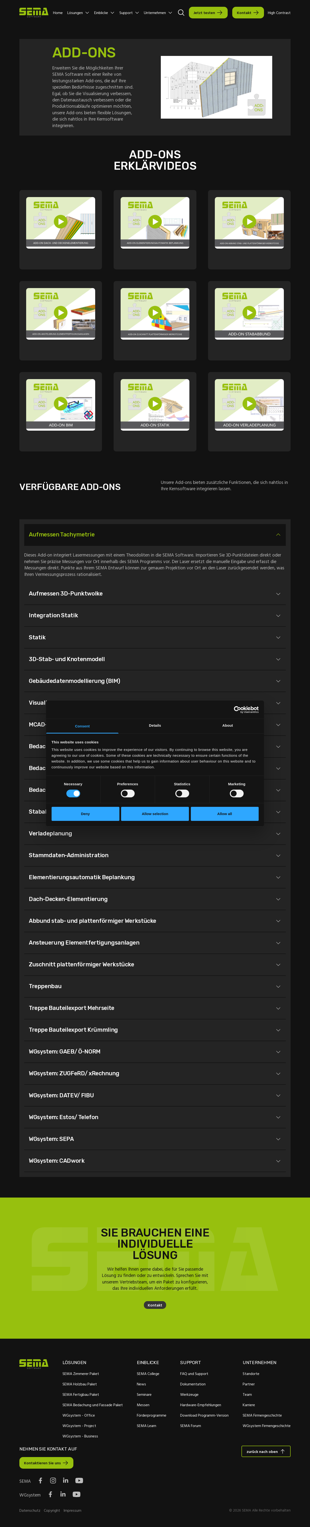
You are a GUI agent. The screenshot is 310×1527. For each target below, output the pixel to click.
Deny (85, 814)
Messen (143, 1405)
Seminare (144, 1394)
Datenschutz (29, 1510)
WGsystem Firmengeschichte (267, 1425)
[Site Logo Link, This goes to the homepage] (33, 12)
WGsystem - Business (80, 1436)
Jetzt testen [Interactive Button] (204, 12)
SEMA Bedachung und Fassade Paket (92, 1405)
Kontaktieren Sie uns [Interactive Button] (42, 1463)
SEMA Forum (190, 1425)
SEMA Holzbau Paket (79, 1384)
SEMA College (148, 1373)
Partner (249, 1384)
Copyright (52, 1510)
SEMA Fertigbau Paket (80, 1394)
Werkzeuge (189, 1394)
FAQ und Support (194, 1373)
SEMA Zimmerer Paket (80, 1373)
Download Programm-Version (204, 1415)
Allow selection (155, 814)
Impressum (72, 1510)
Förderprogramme (151, 1415)
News (141, 1384)
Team (247, 1394)
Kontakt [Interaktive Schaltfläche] (155, 1305)
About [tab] (227, 725)
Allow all (224, 814)
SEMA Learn (146, 1425)
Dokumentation (193, 1384)
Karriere (249, 1405)
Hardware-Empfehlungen (200, 1405)
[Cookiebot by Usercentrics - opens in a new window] (237, 709)
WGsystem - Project (79, 1425)
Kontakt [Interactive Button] (244, 12)
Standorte (251, 1373)
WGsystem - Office (78, 1415)
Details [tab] (155, 725)
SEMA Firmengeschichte (262, 1415)
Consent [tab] (82, 726)
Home (58, 12)
